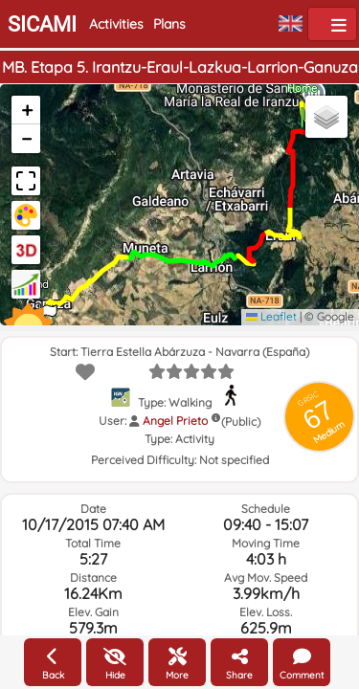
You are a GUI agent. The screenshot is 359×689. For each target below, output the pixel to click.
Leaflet (271, 316)
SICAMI (42, 24)
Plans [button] (169, 24)
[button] (25, 110)
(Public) (240, 421)
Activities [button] (116, 24)
